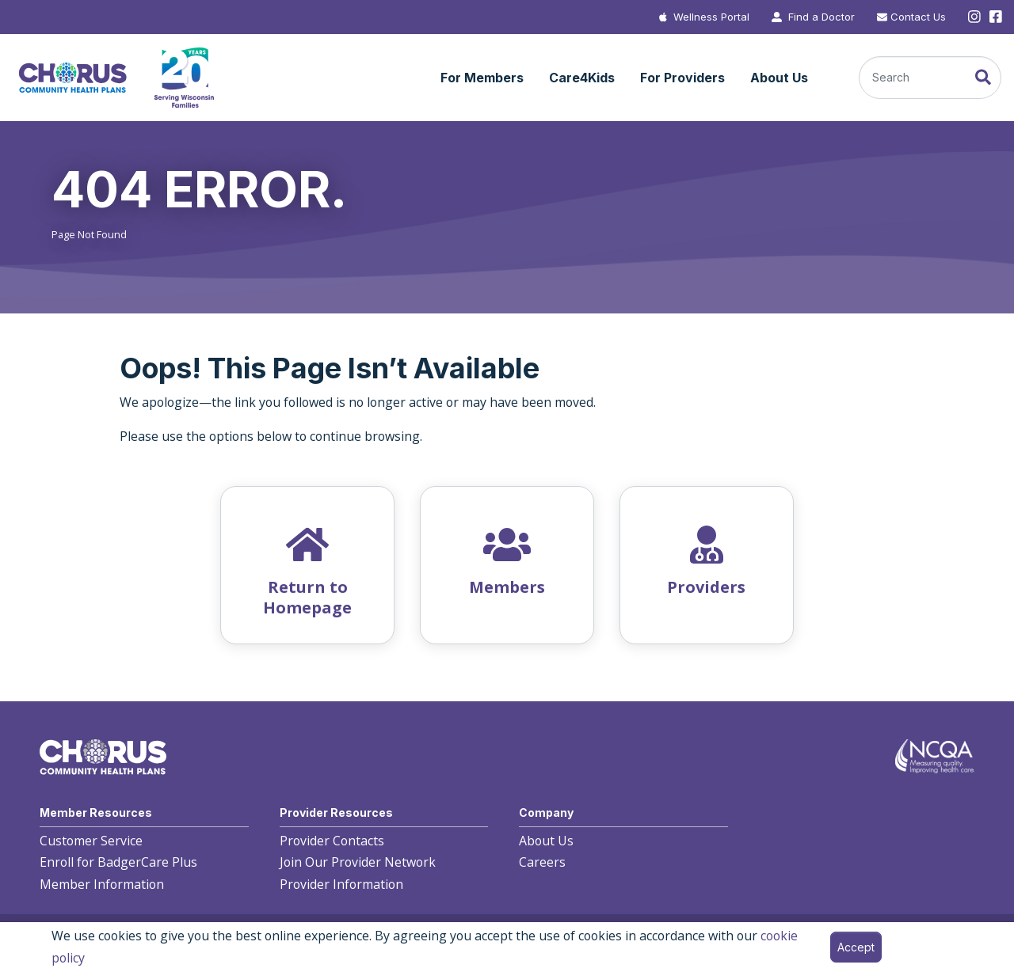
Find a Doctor (821, 16)
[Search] (930, 77)
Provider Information (341, 884)
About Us (546, 840)
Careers (542, 862)
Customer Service (91, 840)
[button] (482, 78)
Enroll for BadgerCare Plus (118, 862)
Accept (856, 947)
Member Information (102, 884)
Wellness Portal (711, 16)
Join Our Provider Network (358, 862)
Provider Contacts (332, 840)
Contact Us (918, 16)
